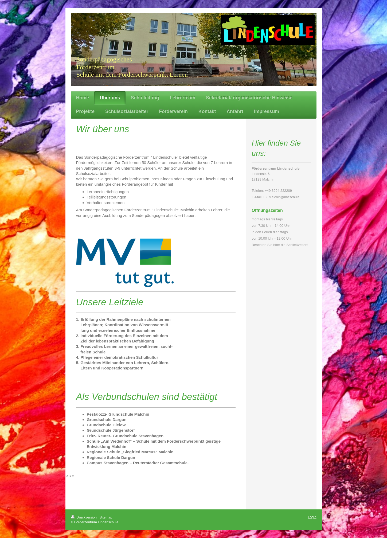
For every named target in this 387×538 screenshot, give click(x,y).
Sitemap (106, 517)
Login (312, 517)
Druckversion (84, 517)
